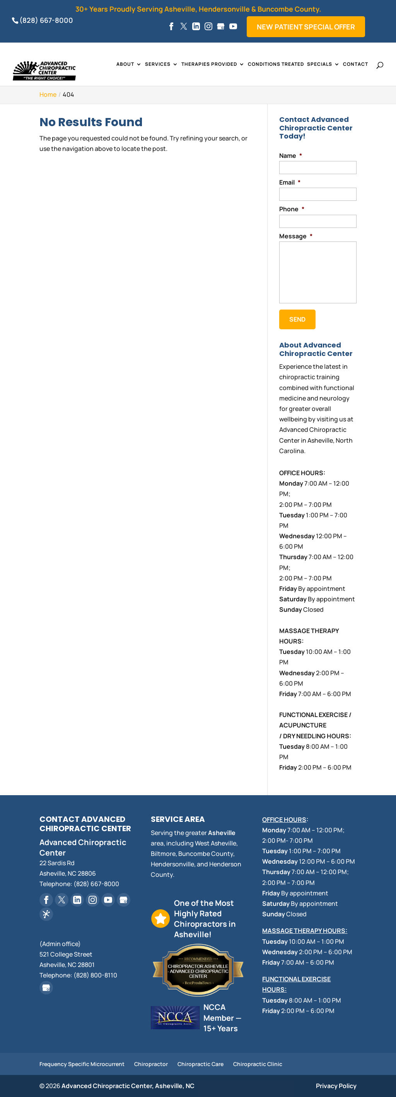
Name (290, 156)
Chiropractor (151, 1064)
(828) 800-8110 (95, 975)
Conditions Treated (276, 64)
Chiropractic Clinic (257, 1064)
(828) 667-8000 (46, 20)
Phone (291, 209)
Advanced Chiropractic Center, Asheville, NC (128, 1086)
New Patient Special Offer (306, 26)
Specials (319, 64)
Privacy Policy (336, 1086)
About (125, 64)
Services (158, 64)
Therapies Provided (209, 64)
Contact (355, 64)
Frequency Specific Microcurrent (82, 1064)
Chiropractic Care (201, 1064)
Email (289, 182)
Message (295, 236)
